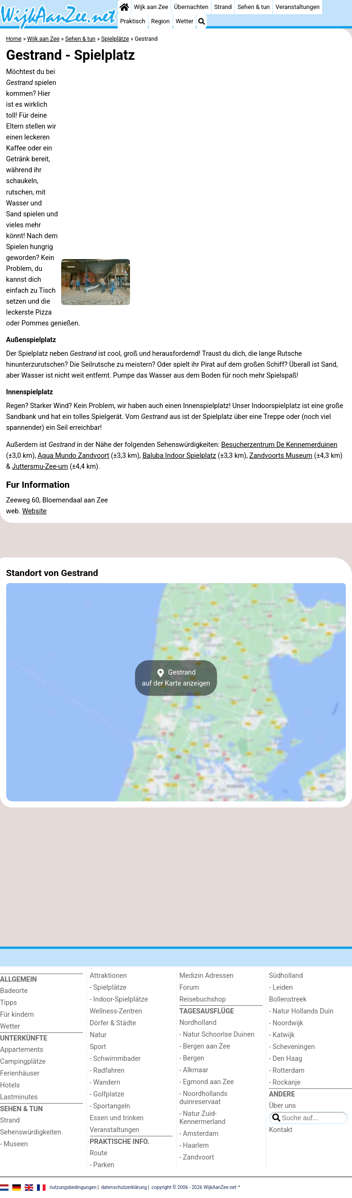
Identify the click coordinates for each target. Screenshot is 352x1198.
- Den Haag (285, 1059)
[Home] (124, 7)
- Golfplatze (107, 1094)
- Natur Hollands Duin (301, 1011)
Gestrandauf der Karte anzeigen (176, 678)
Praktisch (132, 21)
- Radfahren (107, 1071)
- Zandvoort (196, 1157)
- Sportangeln (110, 1106)
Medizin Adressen (206, 976)
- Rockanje (284, 1082)
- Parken (102, 1165)
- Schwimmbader (115, 1059)
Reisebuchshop (202, 999)
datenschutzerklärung (124, 1187)
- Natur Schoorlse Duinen (217, 1035)
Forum (189, 988)
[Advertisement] (176, 540)
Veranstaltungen (298, 6)
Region (160, 21)
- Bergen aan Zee (204, 1046)
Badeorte (14, 991)
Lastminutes (18, 1097)
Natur (98, 1035)
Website (34, 511)
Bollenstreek (287, 999)
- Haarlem (194, 1146)
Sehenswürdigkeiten (30, 1132)
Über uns (282, 1106)
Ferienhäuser (19, 1073)
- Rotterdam (287, 1071)
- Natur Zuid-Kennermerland (202, 1118)
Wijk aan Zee (151, 6)
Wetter (184, 21)
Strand (223, 6)
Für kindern (17, 1015)
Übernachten (191, 6)
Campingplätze (23, 1062)
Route (98, 1153)
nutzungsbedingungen (73, 1187)
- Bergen (191, 1058)
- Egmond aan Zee (206, 1082)
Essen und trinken (117, 1118)
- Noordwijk (286, 1023)
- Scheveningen (292, 1047)
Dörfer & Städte (113, 1023)
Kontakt (281, 1130)
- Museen (14, 1144)
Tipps (8, 1003)
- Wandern (105, 1082)
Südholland (286, 976)
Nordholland (197, 1023)
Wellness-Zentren (116, 1011)
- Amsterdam (199, 1134)
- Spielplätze (108, 988)
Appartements (21, 1050)
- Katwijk (282, 1035)
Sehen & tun (254, 6)
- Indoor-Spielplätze (119, 999)
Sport (98, 1047)
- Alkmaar (193, 1070)
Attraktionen (108, 976)
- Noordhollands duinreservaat (203, 1098)
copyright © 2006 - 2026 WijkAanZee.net (194, 1187)
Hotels (10, 1085)
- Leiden (281, 988)
